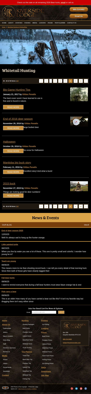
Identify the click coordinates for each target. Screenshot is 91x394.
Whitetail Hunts (27, 345)
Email (28, 314)
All (17, 81)
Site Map (45, 377)
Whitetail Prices (47, 353)
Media (4, 357)
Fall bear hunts (8, 279)
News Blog (6, 342)
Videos (5, 365)
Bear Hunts (26, 330)
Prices (44, 334)
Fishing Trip (26, 380)
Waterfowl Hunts (28, 341)
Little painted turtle (10, 245)
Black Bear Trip (27, 361)
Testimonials (7, 330)
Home (3, 27)
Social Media (7, 369)
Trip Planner (27, 353)
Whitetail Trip (27, 376)
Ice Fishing (45, 326)
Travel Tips (26, 357)
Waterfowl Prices (47, 349)
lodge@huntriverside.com (71, 344)
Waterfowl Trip (27, 373)
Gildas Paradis (30, 94)
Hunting (25, 322)
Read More (13, 107)
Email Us (79, 16)
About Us (6, 326)
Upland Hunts (27, 338)
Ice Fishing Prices (47, 365)
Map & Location (8, 338)
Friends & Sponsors (9, 349)
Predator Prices (47, 342)
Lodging (44, 330)
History (5, 334)
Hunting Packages (28, 326)
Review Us (6, 353)
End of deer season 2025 (12, 231)
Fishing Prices (46, 361)
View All (86, 225)
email (63, 3)
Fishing (44, 322)
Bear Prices (46, 338)
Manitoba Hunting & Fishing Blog (17, 27)
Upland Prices (46, 345)
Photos (5, 361)
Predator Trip (27, 365)
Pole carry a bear (9, 293)
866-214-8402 (78, 9)
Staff (4, 345)
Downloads (46, 373)
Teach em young (9, 262)
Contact (5, 377)
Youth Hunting (27, 349)
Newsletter (6, 373)
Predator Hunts (27, 334)
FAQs (43, 369)
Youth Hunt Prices (48, 357)
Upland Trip (26, 369)
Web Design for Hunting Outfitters (27, 390)
